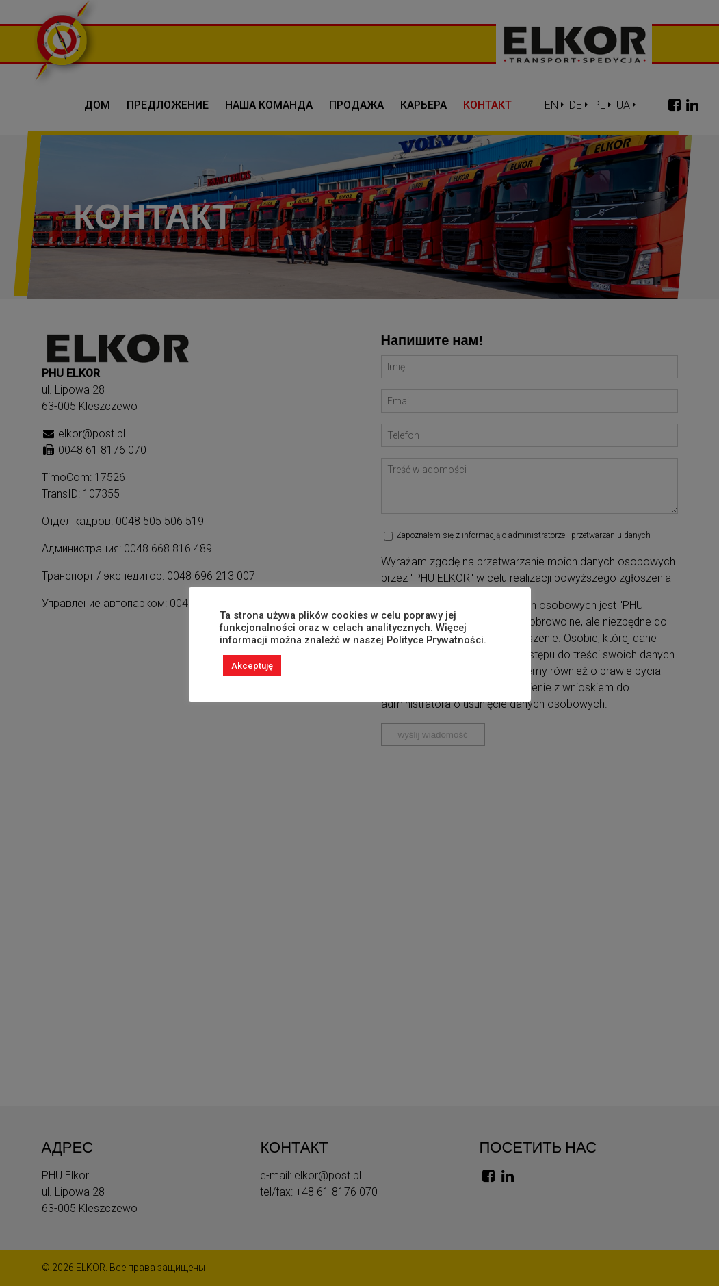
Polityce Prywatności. (436, 640)
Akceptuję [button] (252, 665)
